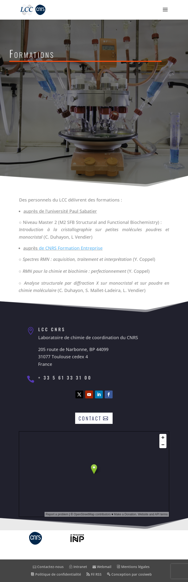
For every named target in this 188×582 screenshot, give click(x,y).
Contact (90, 418)
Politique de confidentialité (56, 574)
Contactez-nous (48, 566)
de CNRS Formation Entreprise (71, 248)
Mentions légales (133, 566)
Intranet (78, 566)
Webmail (102, 566)
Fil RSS (94, 574)
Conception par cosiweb (129, 574)
